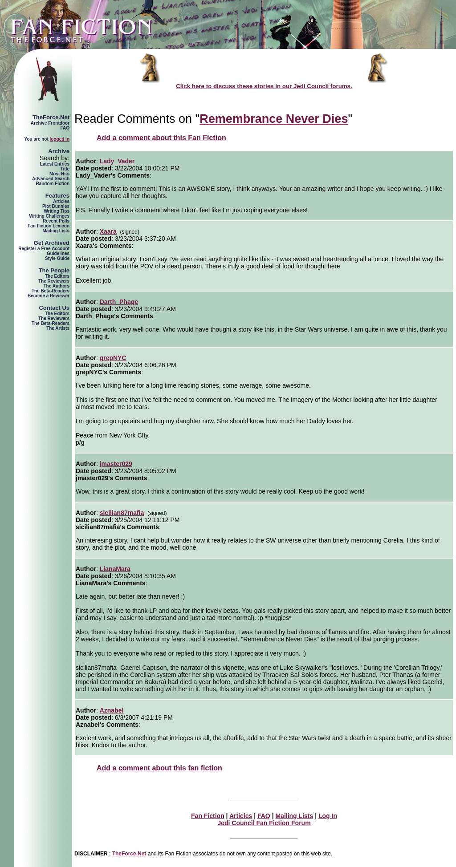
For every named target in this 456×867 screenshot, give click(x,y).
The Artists (57, 328)
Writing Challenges (49, 216)
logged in (59, 139)
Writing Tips (56, 211)
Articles (61, 201)
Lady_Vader (117, 161)
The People (54, 270)
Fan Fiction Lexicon (48, 225)
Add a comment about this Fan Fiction (161, 138)
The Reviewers (53, 281)
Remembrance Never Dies (274, 119)
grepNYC (113, 357)
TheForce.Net (51, 117)
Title (65, 168)
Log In (327, 815)
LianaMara (115, 568)
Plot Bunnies (55, 206)
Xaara (108, 231)
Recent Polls (56, 221)
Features (57, 195)
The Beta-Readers (50, 290)
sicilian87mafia (122, 512)
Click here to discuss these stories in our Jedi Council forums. (264, 86)
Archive (58, 151)
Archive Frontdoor (50, 123)
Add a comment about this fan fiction (159, 768)
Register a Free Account (43, 248)
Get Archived (51, 242)
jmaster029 (116, 463)
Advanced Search (50, 178)
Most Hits (59, 173)
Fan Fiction (207, 815)
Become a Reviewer (48, 295)
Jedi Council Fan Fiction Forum (263, 822)
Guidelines (58, 253)
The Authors (56, 286)
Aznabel (112, 710)
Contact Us (54, 307)
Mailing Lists (55, 230)
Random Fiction (52, 183)
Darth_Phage (119, 301)
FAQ (64, 128)
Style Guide (57, 258)
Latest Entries (54, 164)
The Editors (57, 276)
